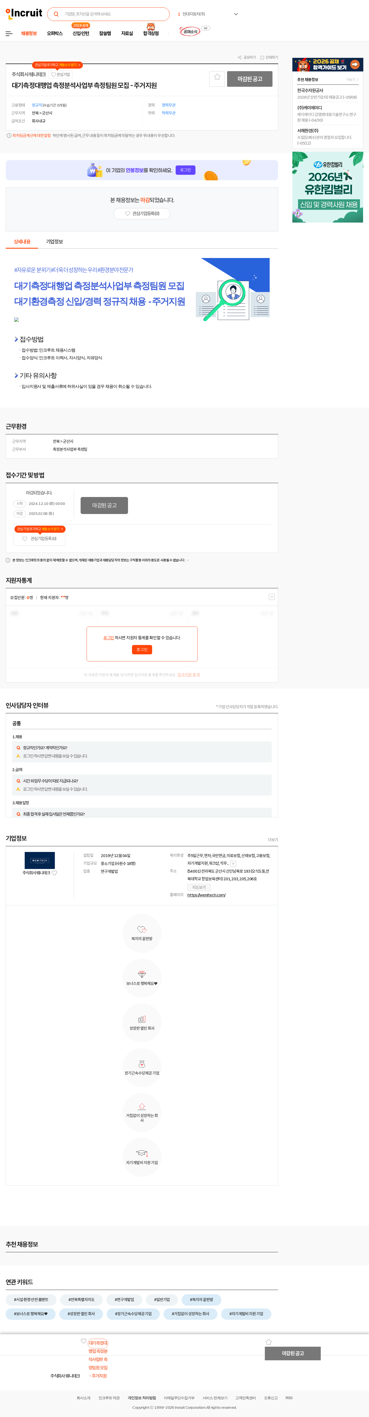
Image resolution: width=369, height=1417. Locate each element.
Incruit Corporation (190, 1407)
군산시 (68, 441)
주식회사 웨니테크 (29, 74)
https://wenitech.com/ (206, 895)
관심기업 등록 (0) (39, 539)
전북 (56, 441)
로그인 (108, 638)
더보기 (273, 839)
